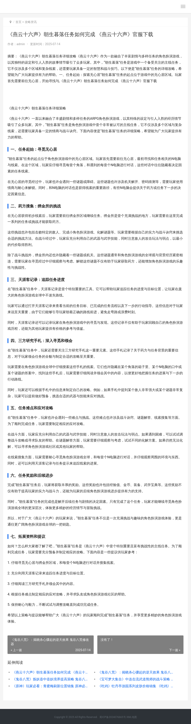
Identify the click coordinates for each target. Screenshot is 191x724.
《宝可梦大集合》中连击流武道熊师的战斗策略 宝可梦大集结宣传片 (136, 679)
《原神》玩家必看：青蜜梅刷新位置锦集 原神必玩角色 (50, 686)
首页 (18, 22)
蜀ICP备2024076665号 (112, 717)
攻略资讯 (31, 22)
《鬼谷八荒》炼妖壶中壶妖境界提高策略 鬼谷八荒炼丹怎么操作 (50, 679)
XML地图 (132, 717)
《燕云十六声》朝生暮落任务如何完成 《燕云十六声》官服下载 (50, 672)
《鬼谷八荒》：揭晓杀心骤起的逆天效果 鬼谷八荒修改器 (136, 672)
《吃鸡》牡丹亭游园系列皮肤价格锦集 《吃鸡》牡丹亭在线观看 (136, 686)
